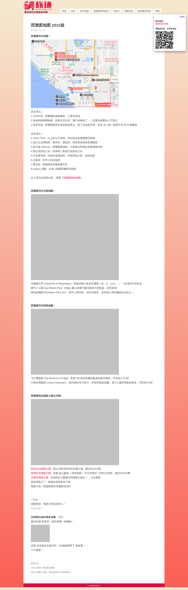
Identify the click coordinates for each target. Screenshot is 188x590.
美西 (64, 11)
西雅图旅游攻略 (72, 177)
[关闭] (182, 17)
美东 (73, 11)
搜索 (157, 11)
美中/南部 (84, 11)
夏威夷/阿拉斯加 (101, 11)
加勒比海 (129, 11)
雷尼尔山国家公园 (41, 468)
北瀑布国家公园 (39, 477)
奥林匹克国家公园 (41, 473)
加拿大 (117, 11)
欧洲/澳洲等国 (144, 11)
